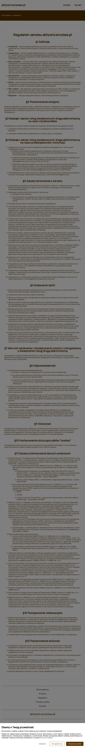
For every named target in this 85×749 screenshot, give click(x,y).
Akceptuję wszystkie (74, 744)
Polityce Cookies (46, 738)
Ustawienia (42, 744)
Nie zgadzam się (57, 744)
